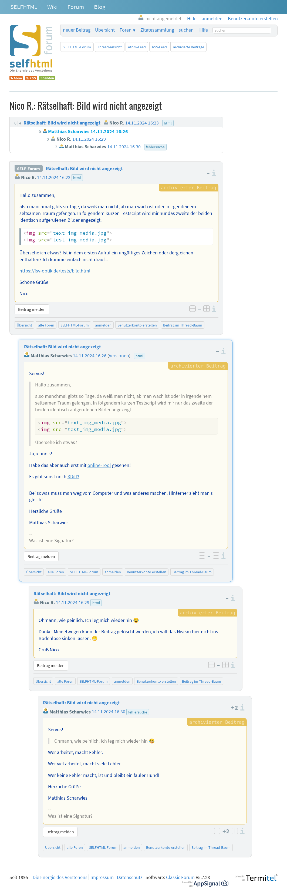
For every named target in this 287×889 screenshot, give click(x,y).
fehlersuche (137, 712)
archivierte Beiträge (188, 47)
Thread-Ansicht (109, 47)
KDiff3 (73, 477)
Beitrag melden (32, 309)
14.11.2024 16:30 (108, 712)
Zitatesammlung (157, 30)
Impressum (102, 877)
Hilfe (203, 30)
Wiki (52, 7)
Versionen (119, 356)
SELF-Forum (28, 168)
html (77, 177)
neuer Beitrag (76, 30)
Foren (125, 30)
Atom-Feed (137, 47)
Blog (99, 7)
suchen (186, 30)
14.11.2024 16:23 (53, 177)
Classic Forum (180, 877)
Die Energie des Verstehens (60, 877)
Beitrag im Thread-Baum (182, 325)
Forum (75, 7)
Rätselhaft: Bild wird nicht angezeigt (84, 168)
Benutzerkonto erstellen (137, 325)
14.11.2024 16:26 (89, 356)
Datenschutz (130, 877)
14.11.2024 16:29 (72, 602)
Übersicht (105, 30)
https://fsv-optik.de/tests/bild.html (54, 271)
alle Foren (46, 325)
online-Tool (99, 465)
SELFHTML (24, 7)
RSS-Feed (159, 47)
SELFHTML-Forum (77, 47)
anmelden (103, 325)
